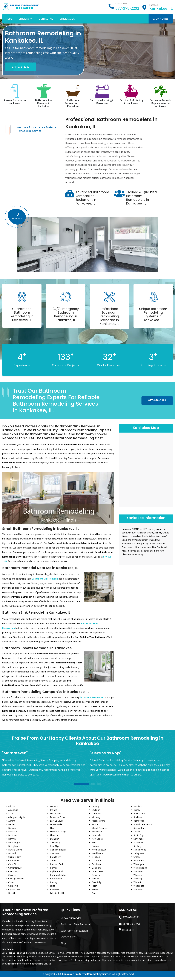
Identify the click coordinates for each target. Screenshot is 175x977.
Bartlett (12, 824)
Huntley (53, 882)
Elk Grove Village (58, 831)
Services (24, 18)
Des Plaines (55, 813)
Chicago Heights (16, 878)
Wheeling (138, 878)
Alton (10, 813)
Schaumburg (140, 828)
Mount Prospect (99, 828)
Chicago (12, 875)
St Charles (138, 842)
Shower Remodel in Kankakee (14, 101)
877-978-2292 (127, 8)
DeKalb (53, 809)
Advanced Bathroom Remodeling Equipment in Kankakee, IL (92, 198)
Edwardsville (56, 824)
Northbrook (97, 853)
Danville (12, 893)
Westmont (139, 871)
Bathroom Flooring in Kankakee (102, 101)
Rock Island (139, 813)
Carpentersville (15, 867)
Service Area (67, 18)
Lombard (96, 813)
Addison (12, 806)
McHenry (96, 817)
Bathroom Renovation (74, 930)
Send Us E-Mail (132, 923)
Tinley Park (139, 853)
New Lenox (97, 838)
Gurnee (53, 860)
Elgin (52, 828)
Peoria (95, 889)
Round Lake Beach (143, 824)
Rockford (138, 817)
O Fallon (96, 856)
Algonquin (13, 809)
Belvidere (12, 835)
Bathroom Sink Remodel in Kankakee (43, 103)
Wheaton (138, 875)
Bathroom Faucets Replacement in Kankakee (160, 103)
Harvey (53, 867)
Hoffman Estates (58, 875)
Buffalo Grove (15, 849)
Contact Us (46, 18)
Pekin (94, 885)
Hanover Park (56, 864)
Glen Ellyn (54, 846)
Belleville (12, 831)
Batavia (12, 828)
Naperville (96, 835)
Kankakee (55, 889)
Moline (95, 824)
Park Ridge (97, 882)
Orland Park (97, 871)
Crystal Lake (14, 889)
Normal (95, 846)
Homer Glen (56, 878)
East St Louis (56, 820)
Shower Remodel (71, 918)
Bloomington (14, 842)
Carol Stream (14, 864)
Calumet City (14, 856)
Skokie (137, 831)
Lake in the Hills (57, 893)
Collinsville (13, 885)
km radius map (146, 469)
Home (9, 18)
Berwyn (12, 838)
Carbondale (13, 860)
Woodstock (139, 889)
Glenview (54, 853)
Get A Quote (160, 18)
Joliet (52, 885)
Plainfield (138, 806)
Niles (94, 842)
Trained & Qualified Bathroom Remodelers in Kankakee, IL (141, 198)
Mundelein (97, 831)
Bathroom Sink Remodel (76, 924)
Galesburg (55, 842)
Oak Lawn (96, 864)
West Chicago (140, 867)
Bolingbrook (14, 846)
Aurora (11, 820)
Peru (94, 893)
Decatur (54, 806)
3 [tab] (99, 784)
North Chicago (99, 849)
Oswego (96, 875)
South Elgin (139, 835)
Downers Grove (57, 817)
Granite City (55, 856)
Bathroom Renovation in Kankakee (73, 103)
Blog (63, 943)
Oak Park (96, 867)
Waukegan (139, 864)
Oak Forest (97, 860)
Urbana (137, 856)
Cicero (11, 882)
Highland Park (56, 871)
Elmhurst (54, 835)
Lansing (95, 806)
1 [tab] (81, 784)
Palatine (96, 878)
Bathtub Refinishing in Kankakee (131, 101)
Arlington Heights (16, 817)
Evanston (54, 838)
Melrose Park (98, 820)
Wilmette (138, 882)
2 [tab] (93, 784)
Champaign (13, 871)
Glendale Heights (58, 849)
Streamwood (140, 849)
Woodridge (139, 885)
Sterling (137, 846)
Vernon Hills (139, 860)
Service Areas (69, 937)
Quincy (137, 809)
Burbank (12, 853)
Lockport (96, 809)
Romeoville (139, 820)
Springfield (139, 838)
